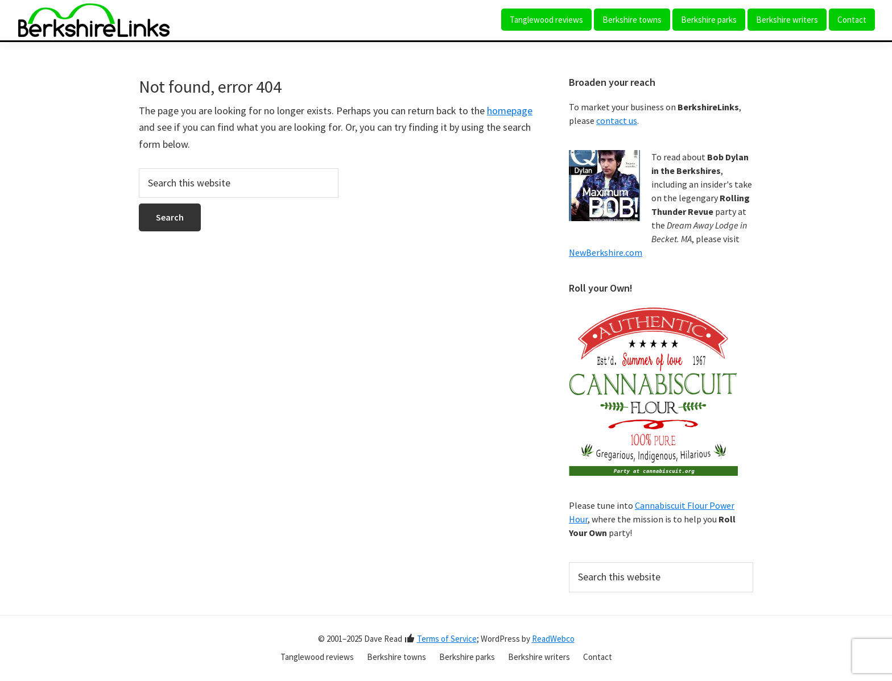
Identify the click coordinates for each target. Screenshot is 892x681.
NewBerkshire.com (605, 252)
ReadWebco (553, 638)
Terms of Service (447, 638)
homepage (509, 110)
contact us (616, 120)
